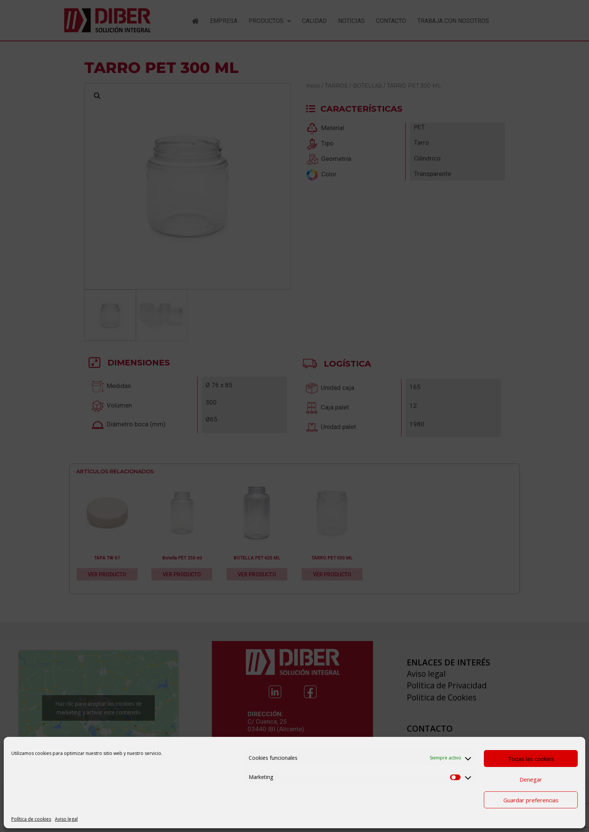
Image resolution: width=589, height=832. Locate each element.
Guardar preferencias (531, 800)
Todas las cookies (531, 758)
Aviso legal (66, 819)
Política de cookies (31, 819)
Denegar (531, 779)
